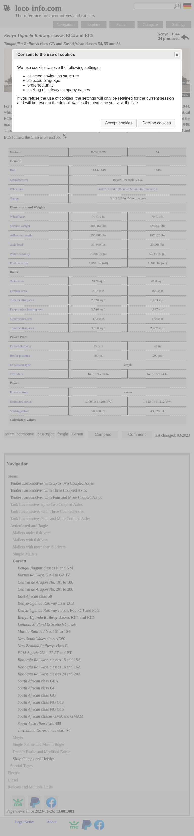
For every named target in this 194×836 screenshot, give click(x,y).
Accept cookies (118, 123)
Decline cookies (156, 123)
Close (176, 55)
